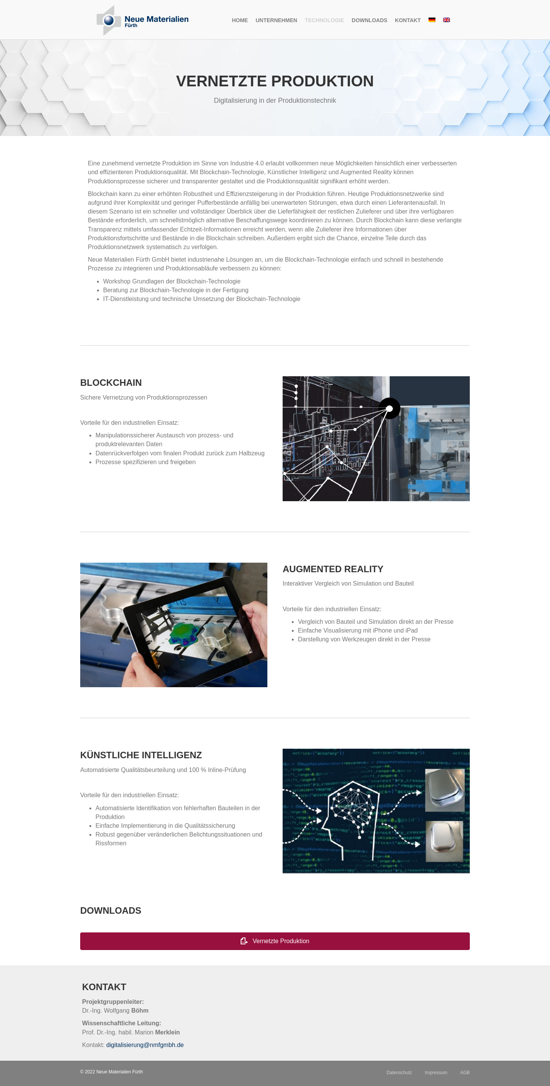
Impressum (436, 1072)
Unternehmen (276, 20)
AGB (465, 1072)
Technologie (324, 20)
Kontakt (408, 20)
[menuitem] (432, 20)
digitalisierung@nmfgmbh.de (145, 1045)
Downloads (369, 20)
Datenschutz (399, 1072)
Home (240, 20)
